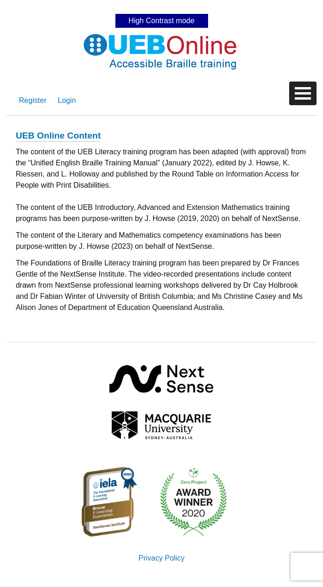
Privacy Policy (162, 558)
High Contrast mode (161, 21)
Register (33, 100)
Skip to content (161, 7)
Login (67, 100)
